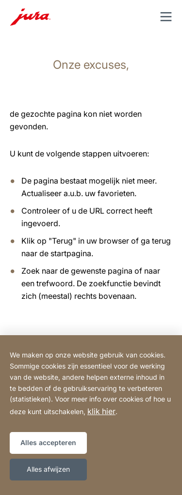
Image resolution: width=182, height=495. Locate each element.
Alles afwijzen (48, 469)
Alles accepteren (48, 442)
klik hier (101, 411)
